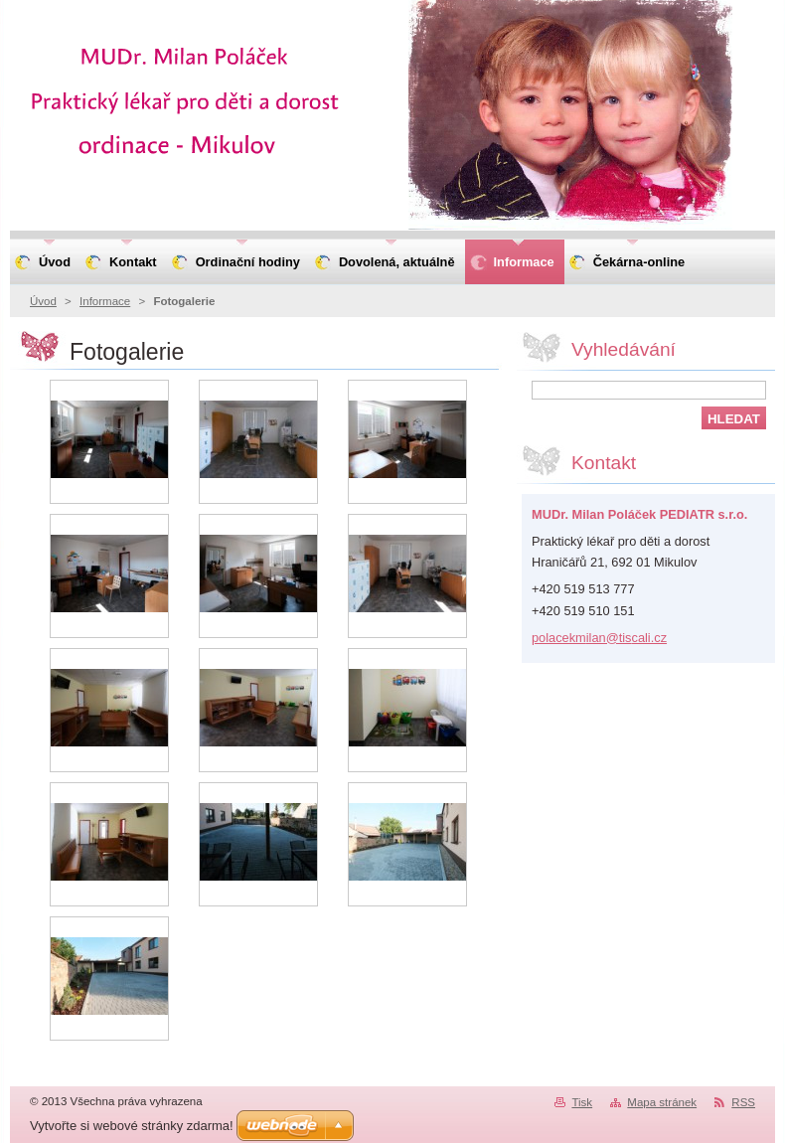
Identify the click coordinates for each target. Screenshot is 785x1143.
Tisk (581, 1102)
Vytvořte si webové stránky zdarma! (132, 1125)
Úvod (43, 301)
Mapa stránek (662, 1102)
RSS (743, 1102)
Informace (104, 301)
